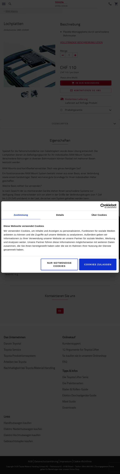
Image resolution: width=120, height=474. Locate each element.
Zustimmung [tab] (21, 215)
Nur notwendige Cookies (59, 264)
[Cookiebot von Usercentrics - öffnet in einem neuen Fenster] (102, 206)
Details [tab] (60, 215)
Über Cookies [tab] (99, 215)
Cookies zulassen (97, 264)
